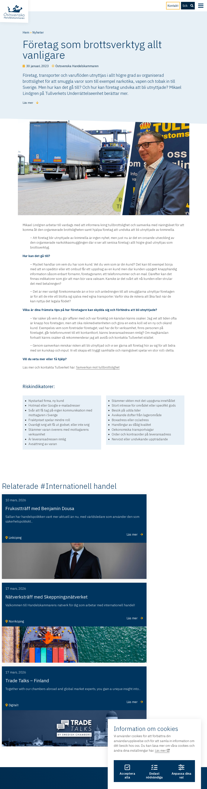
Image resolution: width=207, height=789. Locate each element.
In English (30, 747)
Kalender (71, 739)
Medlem (70, 731)
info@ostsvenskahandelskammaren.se (40, 678)
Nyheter (38, 32)
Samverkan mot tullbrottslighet (98, 364)
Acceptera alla (126, 765)
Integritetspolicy (104, 774)
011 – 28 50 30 (24, 691)
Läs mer (162, 739)
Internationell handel (38, 739)
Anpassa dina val (182, 765)
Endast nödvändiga (154, 765)
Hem (26, 32)
